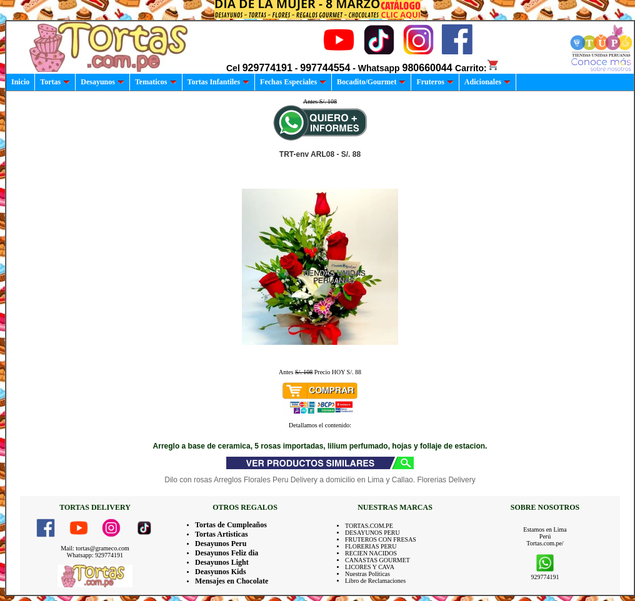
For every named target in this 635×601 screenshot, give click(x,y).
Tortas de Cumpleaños (231, 524)
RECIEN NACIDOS (371, 553)
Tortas (55, 81)
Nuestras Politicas (367, 573)
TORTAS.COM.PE (369, 525)
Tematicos (156, 81)
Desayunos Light (222, 562)
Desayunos (102, 81)
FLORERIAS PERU (371, 546)
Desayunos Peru (220, 543)
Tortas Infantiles (219, 81)
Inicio (20, 81)
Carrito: (477, 68)
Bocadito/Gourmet (371, 81)
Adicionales (487, 81)
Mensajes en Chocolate (231, 581)
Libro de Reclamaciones (375, 580)
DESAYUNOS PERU (372, 532)
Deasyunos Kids (220, 571)
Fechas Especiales (293, 81)
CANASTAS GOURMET (377, 560)
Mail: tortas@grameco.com (95, 548)
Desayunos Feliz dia (226, 553)
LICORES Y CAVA (369, 567)
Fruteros (434, 81)
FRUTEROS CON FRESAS (380, 539)
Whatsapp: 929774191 (95, 555)
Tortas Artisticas (221, 534)
